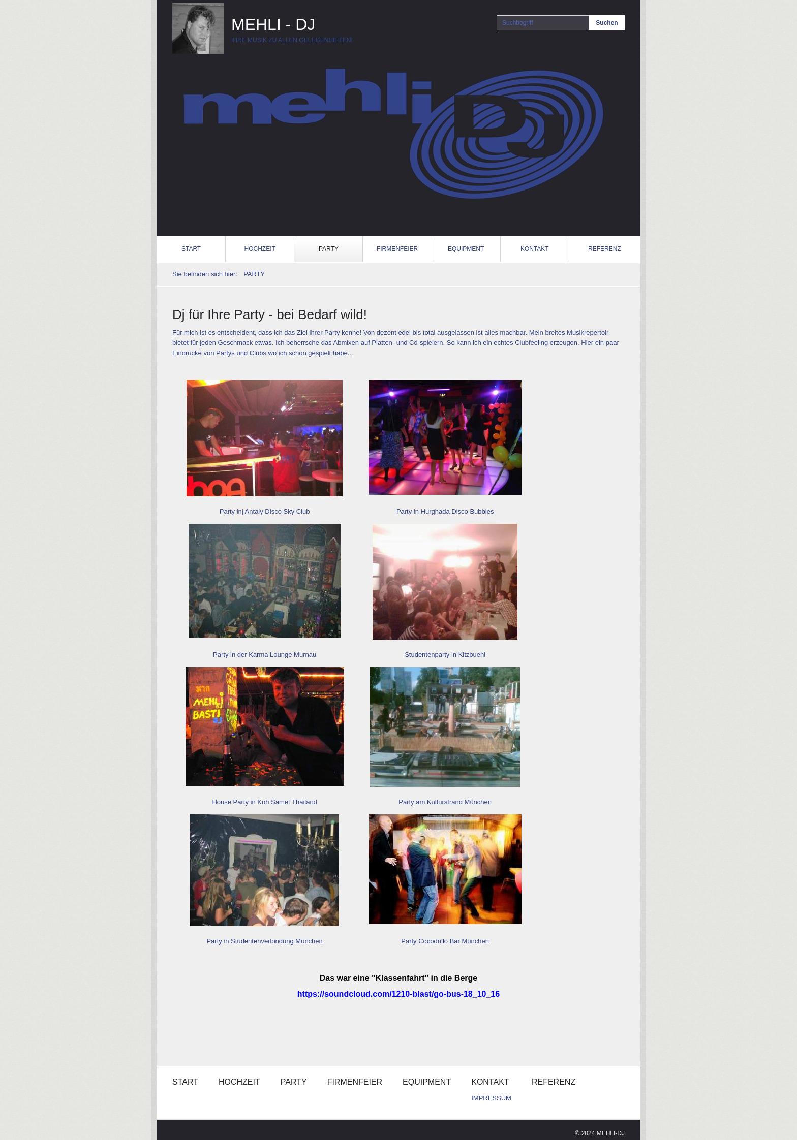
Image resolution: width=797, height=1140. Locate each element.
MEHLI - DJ (273, 24)
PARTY (329, 248)
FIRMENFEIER (397, 248)
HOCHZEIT (259, 248)
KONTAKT (534, 248)
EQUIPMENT (466, 248)
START (191, 248)
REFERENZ (604, 248)
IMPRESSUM (491, 1098)
